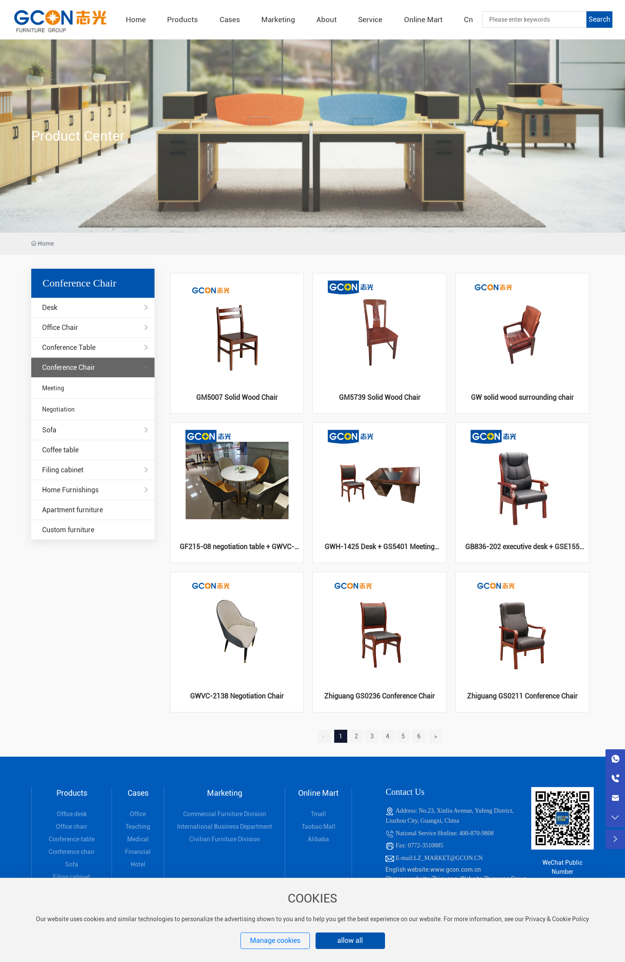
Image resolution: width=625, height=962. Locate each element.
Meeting (53, 388)
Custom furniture (68, 530)
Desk (49, 307)
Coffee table (60, 450)
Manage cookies (275, 940)
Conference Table (68, 347)
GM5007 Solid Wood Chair (237, 397)
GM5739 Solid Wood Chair (380, 397)
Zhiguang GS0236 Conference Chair (379, 696)
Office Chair (60, 327)
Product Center (78, 136)
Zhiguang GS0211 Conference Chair (522, 696)
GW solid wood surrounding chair (522, 397)
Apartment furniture (72, 510)
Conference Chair (68, 367)
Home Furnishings (70, 490)
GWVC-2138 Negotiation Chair (237, 696)
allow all (350, 940)
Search (599, 19)
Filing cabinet (62, 470)
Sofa (49, 430)
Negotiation (58, 409)
